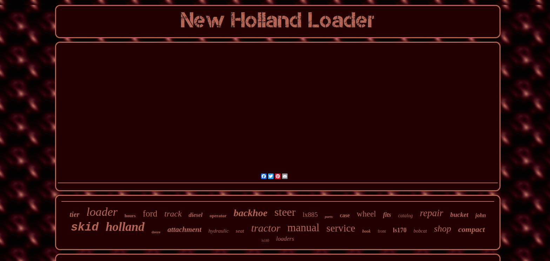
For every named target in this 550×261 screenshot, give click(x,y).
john (480, 215)
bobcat (420, 231)
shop (442, 229)
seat (240, 231)
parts (329, 216)
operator (218, 215)
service (341, 228)
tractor (265, 228)
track (173, 213)
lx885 (310, 214)
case (345, 215)
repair (431, 213)
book (366, 231)
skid (85, 227)
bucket (459, 214)
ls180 (265, 240)
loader (102, 211)
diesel (196, 215)
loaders (285, 238)
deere (156, 232)
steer (284, 212)
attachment (184, 229)
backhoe (250, 212)
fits (387, 214)
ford (150, 213)
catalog (405, 215)
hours (130, 215)
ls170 (400, 230)
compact (471, 229)
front (382, 231)
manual (303, 227)
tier (75, 214)
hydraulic (218, 231)
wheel (366, 214)
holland (125, 227)
